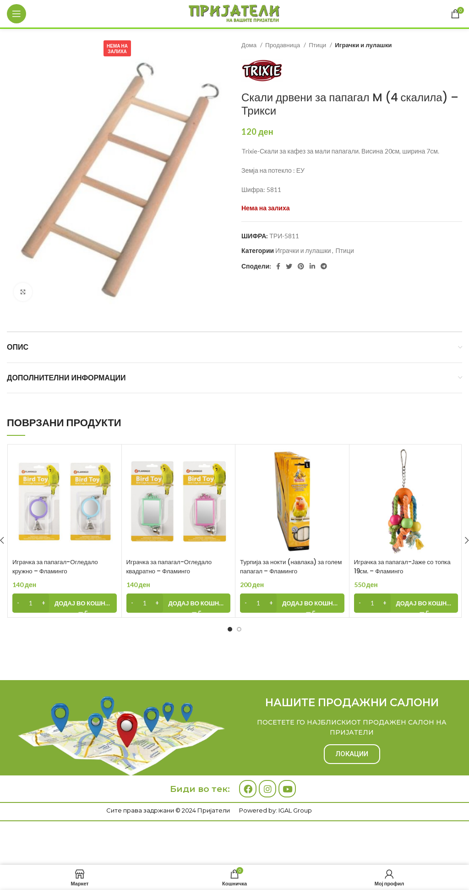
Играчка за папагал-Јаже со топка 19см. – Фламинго (405, 566)
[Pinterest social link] (301, 266)
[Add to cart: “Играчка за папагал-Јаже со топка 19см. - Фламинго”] (406, 603)
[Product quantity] (31, 603)
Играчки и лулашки (363, 45)
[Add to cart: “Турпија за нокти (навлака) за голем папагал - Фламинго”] (292, 603)
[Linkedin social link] (312, 266)
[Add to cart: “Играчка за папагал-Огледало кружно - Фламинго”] (64, 603)
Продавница (283, 45)
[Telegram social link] (324, 266)
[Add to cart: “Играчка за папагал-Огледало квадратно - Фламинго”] (178, 603)
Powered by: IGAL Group (275, 810)
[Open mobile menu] (16, 14)
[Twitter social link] (289, 266)
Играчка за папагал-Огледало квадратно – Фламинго (171, 566)
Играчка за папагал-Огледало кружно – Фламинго (57, 566)
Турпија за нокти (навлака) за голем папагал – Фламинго (285, 566)
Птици (318, 45)
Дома (249, 45)
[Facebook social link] (278, 266)
